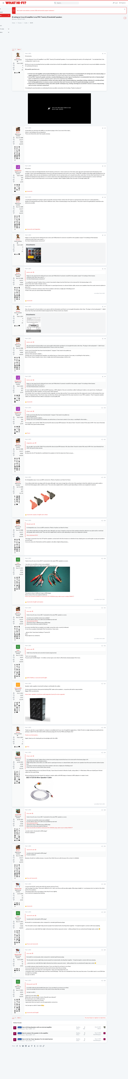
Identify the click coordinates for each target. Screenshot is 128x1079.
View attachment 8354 (39, 628)
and (40, 232)
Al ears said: (37, 417)
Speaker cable (107, 103)
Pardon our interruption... (39, 742)
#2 (97, 131)
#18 (97, 734)
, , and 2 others (44, 522)
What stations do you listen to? (112, 204)
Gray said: (36, 618)
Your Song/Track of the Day (111, 127)
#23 (97, 919)
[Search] (53, 2)
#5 (97, 238)
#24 (97, 957)
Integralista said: (38, 448)
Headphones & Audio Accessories (112, 168)
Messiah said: (37, 531)
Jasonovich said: (38, 857)
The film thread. (108, 153)
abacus (92, 1038)
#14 (97, 565)
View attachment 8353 (39, 544)
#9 (97, 382)
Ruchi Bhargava (28, 1039)
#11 (97, 445)
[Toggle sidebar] (124, 18)
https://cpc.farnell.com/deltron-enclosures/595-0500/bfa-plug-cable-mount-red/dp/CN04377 (56, 603)
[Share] (95, 53)
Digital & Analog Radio (109, 207)
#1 (97, 53)
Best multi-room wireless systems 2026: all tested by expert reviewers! (43, 10)
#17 (97, 691)
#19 (97, 759)
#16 (97, 653)
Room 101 (106, 145)
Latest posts (105, 162)
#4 (97, 200)
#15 (97, 615)
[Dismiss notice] (124, 9)
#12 (97, 483)
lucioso (22, 19)
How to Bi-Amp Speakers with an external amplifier (44, 1037)
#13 (97, 527)
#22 (97, 891)
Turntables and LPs (108, 194)
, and (42, 609)
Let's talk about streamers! (111, 119)
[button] (3, 2)
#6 (97, 274)
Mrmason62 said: (38, 994)
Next (26, 49)
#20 (97, 817)
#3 (97, 169)
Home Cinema (107, 157)
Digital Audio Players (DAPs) (111, 165)
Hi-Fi (41, 1039)
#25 (97, 991)
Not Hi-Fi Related (108, 149)
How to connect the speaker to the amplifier (42, 1043)
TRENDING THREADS (106, 99)
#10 (97, 413)
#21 (97, 853)
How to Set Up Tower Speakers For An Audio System (44, 1049)
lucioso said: (37, 277)
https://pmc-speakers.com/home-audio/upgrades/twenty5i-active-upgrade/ (52, 701)
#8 (97, 344)
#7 (97, 312)
